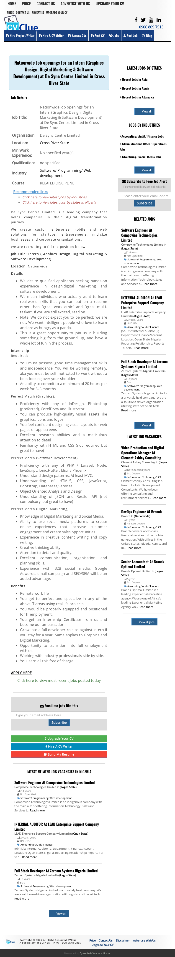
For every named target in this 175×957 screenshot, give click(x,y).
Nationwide (142, 516)
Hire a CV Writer (51, 35)
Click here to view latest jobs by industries (54, 197)
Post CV (98, 35)
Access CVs (77, 35)
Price (26, 3)
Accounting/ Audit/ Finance (36, 844)
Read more (37, 810)
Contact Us (45, 3)
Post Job (130, 35)
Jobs (114, 35)
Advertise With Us (75, 3)
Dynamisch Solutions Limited (95, 953)
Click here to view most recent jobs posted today (59, 680)
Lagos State (68, 787)
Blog (147, 35)
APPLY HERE (21, 672)
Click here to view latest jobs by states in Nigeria (59, 202)
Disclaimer (123, 940)
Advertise (38, 12)
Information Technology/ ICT (144, 477)
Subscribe (59, 722)
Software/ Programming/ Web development (46, 798)
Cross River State (54, 142)
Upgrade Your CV (110, 3)
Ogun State (80, 834)
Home (12, 3)
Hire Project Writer (20, 35)
